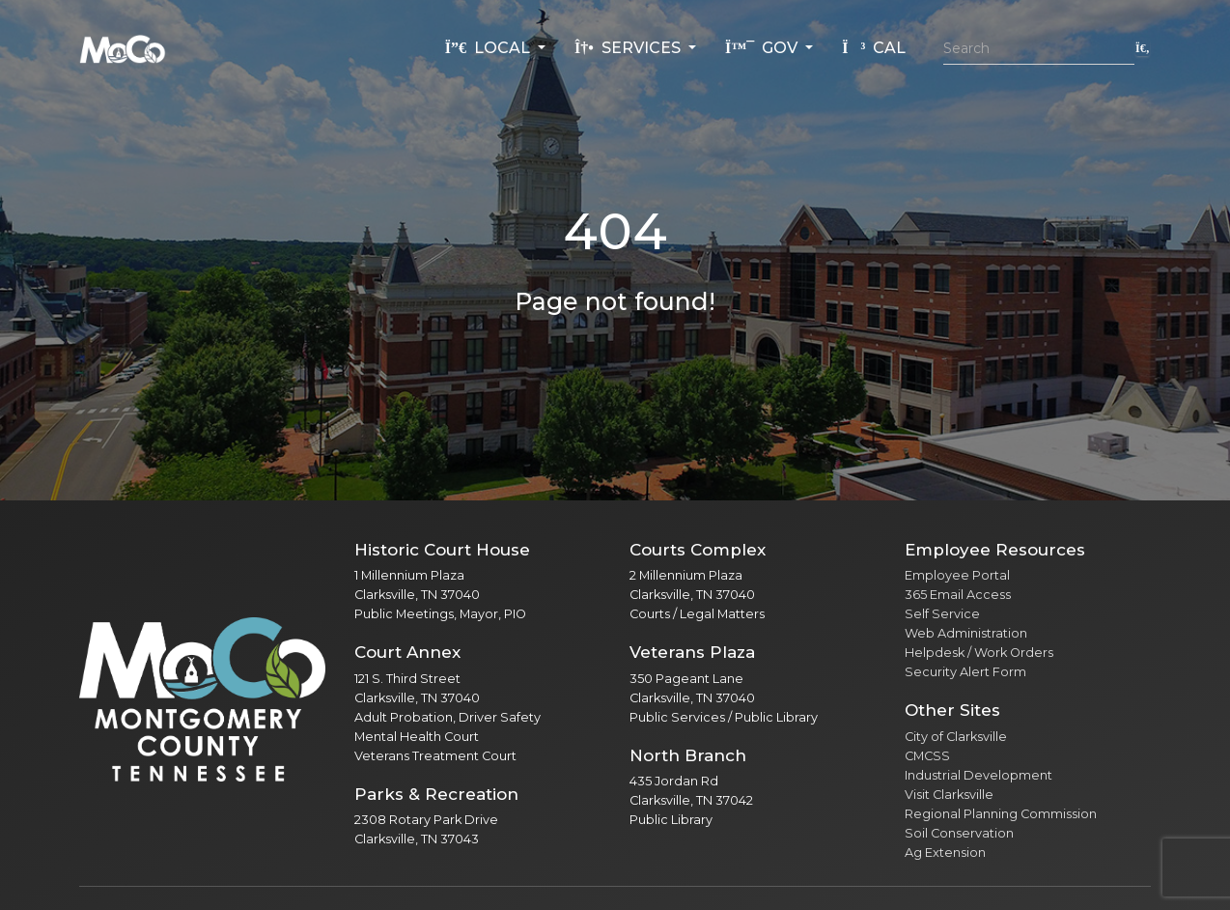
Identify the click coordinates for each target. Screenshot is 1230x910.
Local (489, 48)
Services (629, 48)
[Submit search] (1142, 48)
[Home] (122, 48)
